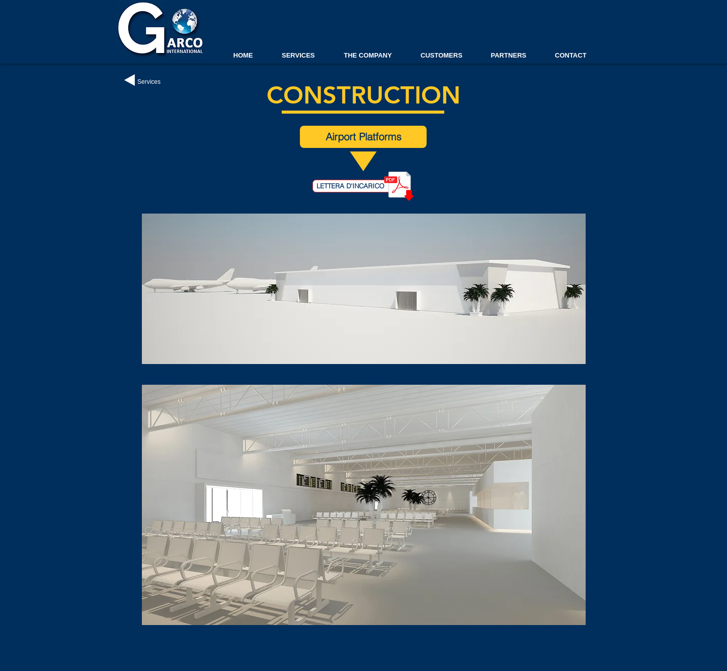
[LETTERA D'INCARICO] (354, 186)
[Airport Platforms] (363, 137)
